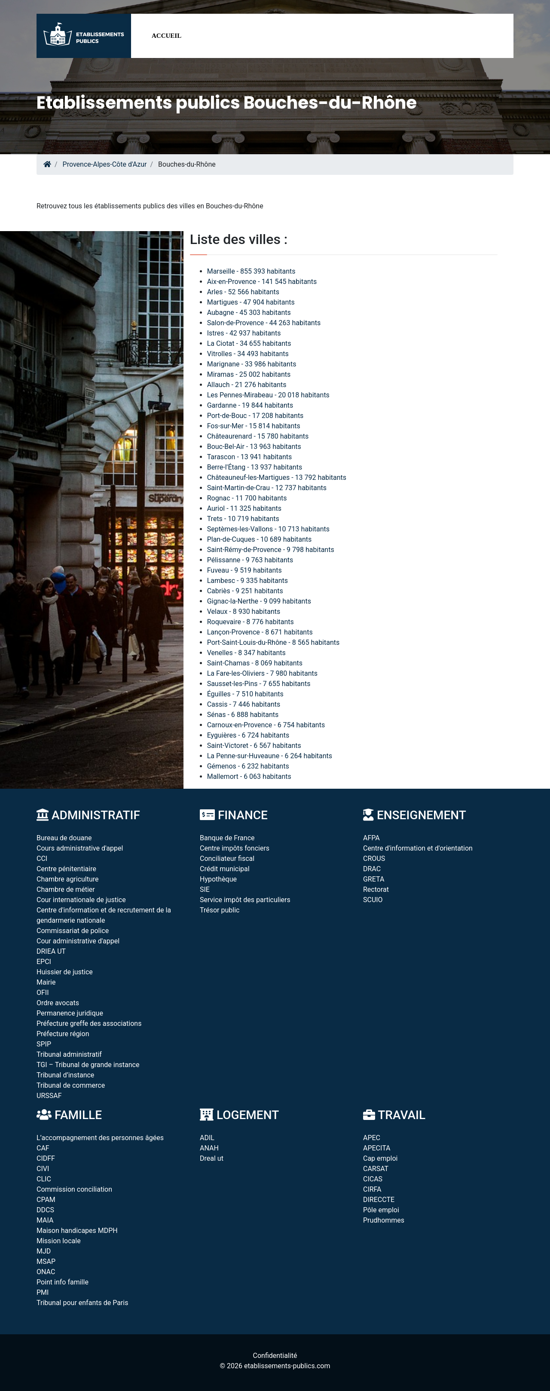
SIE (205, 889)
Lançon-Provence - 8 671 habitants (260, 632)
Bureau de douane (64, 838)
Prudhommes (383, 1220)
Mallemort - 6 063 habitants (249, 776)
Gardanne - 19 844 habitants (250, 405)
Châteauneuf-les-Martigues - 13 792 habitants (276, 477)
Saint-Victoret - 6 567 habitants (254, 745)
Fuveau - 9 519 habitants (244, 570)
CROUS (374, 858)
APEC (371, 1138)
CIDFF (46, 1158)
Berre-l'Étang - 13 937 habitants (254, 467)
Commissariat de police (73, 931)
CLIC (44, 1179)
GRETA (373, 879)
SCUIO (373, 900)
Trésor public (219, 910)
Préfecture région (63, 1034)
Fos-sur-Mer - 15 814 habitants (253, 426)
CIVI (43, 1169)
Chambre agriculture (68, 879)
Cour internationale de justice (81, 900)
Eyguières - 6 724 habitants (248, 735)
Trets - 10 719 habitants (243, 519)
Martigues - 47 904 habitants (251, 302)
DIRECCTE (378, 1200)
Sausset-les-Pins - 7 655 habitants (259, 684)
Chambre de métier (66, 889)
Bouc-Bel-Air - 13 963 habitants (254, 446)
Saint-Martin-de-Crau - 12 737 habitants (267, 488)
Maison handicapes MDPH (77, 1230)
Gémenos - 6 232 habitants (248, 766)
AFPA (371, 838)
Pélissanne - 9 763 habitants (250, 560)
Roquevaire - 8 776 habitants (250, 622)
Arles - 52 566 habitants (243, 292)
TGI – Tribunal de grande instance (88, 1065)
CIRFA (372, 1189)
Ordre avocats (58, 1003)
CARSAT (375, 1169)
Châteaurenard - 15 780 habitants (258, 436)
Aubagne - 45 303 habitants (249, 312)
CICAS (372, 1179)
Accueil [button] (166, 35)
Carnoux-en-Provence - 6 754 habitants (266, 725)
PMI (43, 1292)
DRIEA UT (51, 951)
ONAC (46, 1272)
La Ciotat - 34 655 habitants (249, 343)
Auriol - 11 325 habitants (244, 508)
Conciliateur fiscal (227, 858)
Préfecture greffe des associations (89, 1023)
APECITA (377, 1148)
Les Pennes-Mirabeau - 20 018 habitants (268, 395)
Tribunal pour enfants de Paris (82, 1303)
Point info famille (63, 1282)
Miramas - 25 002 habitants (249, 374)
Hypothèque (218, 879)
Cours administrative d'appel (80, 848)
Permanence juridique (70, 1013)
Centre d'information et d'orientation (418, 848)
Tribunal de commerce (71, 1085)
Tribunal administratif (69, 1054)
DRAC (372, 869)
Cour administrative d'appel (78, 941)
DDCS (45, 1210)
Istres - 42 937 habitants (244, 333)
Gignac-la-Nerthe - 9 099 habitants (259, 601)
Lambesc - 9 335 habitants (247, 581)
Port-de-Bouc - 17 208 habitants (255, 416)
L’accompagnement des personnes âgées (100, 1138)
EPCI (44, 962)
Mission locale (59, 1241)
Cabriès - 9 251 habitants (245, 591)
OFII (43, 992)
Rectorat (376, 889)
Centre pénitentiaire (66, 869)
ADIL (207, 1138)
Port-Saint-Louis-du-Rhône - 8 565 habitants (273, 642)
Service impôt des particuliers (245, 900)
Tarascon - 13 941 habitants (249, 457)
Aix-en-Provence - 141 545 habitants (262, 282)
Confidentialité (275, 1355)
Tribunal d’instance (65, 1075)
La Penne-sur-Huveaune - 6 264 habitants (269, 756)
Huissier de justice (65, 972)
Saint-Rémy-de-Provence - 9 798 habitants (270, 550)
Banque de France (227, 838)
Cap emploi (380, 1158)
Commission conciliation (74, 1189)
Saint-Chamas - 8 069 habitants (254, 663)
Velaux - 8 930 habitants (244, 611)
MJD (44, 1251)
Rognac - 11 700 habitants (247, 498)
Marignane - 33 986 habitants (251, 364)
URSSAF (49, 1096)
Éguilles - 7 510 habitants (245, 694)
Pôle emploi (381, 1210)
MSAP (46, 1261)
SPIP (44, 1044)
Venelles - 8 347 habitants (246, 653)
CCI (42, 858)
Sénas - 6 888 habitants (243, 715)
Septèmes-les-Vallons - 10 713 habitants (268, 529)
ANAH (209, 1148)
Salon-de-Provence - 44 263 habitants (264, 323)
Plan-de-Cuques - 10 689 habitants (259, 539)
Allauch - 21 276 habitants (247, 385)
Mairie (46, 982)
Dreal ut (211, 1158)
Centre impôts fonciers (234, 848)
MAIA (45, 1220)
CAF (43, 1148)
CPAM (46, 1200)
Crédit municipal (225, 869)
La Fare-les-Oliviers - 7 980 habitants (262, 673)
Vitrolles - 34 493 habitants (248, 354)
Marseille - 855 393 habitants (251, 271)
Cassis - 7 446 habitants (244, 704)
